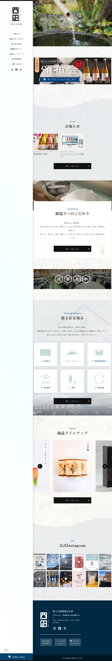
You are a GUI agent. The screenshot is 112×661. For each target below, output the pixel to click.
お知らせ (16, 34)
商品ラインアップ (16, 54)
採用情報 (16, 59)
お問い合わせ (16, 64)
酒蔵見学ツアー (16, 49)
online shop (16, 656)
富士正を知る (16, 44)
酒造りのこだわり (16, 39)
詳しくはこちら (72, 166)
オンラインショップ (74, 642)
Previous (40, 466)
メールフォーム (60, 642)
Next (105, 466)
